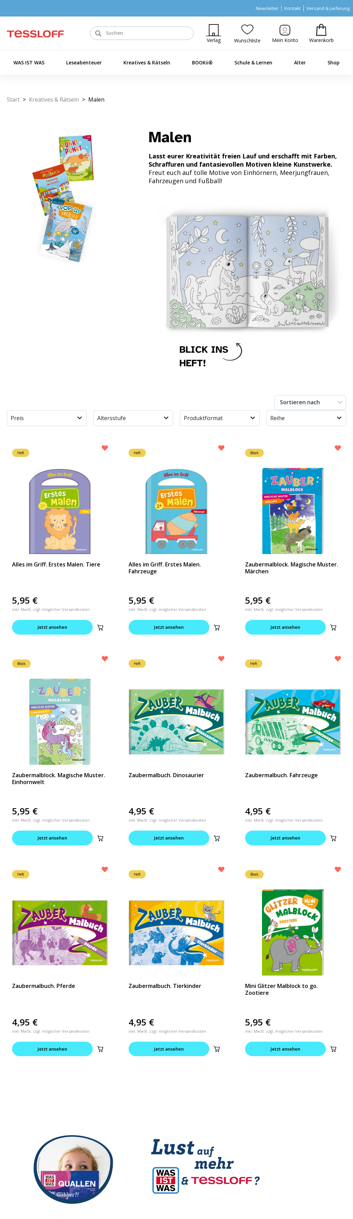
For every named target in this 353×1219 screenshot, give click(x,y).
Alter (300, 62)
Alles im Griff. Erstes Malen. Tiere (56, 564)
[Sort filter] (310, 402)
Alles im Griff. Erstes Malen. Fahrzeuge (165, 568)
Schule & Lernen (253, 62)
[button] (100, 627)
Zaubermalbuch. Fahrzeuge (281, 775)
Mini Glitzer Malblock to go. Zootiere (281, 989)
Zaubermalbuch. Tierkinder (165, 986)
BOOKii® (202, 62)
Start (13, 99)
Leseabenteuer (84, 62)
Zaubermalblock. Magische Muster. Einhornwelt (58, 778)
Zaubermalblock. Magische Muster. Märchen (291, 568)
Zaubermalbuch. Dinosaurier (166, 775)
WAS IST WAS (28, 62)
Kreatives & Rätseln (146, 62)
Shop (333, 62)
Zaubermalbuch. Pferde (43, 986)
